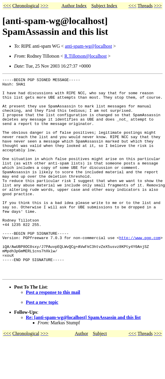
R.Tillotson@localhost (85, 56)
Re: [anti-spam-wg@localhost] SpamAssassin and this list (83, 356)
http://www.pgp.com (139, 270)
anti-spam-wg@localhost (88, 46)
